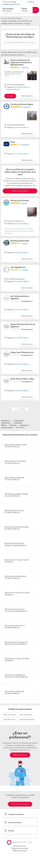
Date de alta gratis (20, 196)
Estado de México (13, 95)
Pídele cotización (27, 101)
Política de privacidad (19, 853)
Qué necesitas (8, 9)
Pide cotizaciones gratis (20, 809)
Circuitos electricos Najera (21, 109)
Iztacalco (13, 430)
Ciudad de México (22, 92)
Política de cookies (20, 856)
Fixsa (12, 147)
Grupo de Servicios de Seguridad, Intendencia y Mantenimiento (21, 67)
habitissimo (5, 425)
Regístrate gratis (20, 760)
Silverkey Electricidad (19, 246)
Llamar (10, 101)
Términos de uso (19, 851)
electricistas (9, 720)
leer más (18, 79)
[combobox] (10, 10)
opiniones (25, 72)
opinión (23, 208)
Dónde (24, 9)
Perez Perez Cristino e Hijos (22, 384)
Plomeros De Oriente (19, 206)
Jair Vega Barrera (18, 272)
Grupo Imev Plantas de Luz (22, 358)
